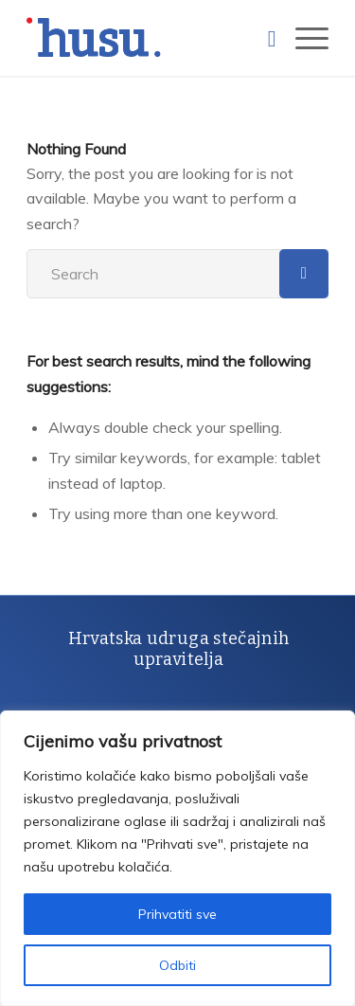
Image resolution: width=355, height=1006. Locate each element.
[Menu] (302, 38)
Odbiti (177, 965)
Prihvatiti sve (177, 914)
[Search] (262, 38)
